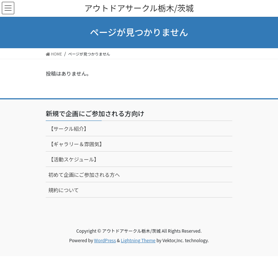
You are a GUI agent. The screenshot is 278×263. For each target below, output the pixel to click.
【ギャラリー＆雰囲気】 (76, 144)
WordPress (105, 240)
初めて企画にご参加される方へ (84, 174)
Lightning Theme (138, 240)
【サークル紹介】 (68, 128)
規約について (63, 190)
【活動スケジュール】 (73, 159)
